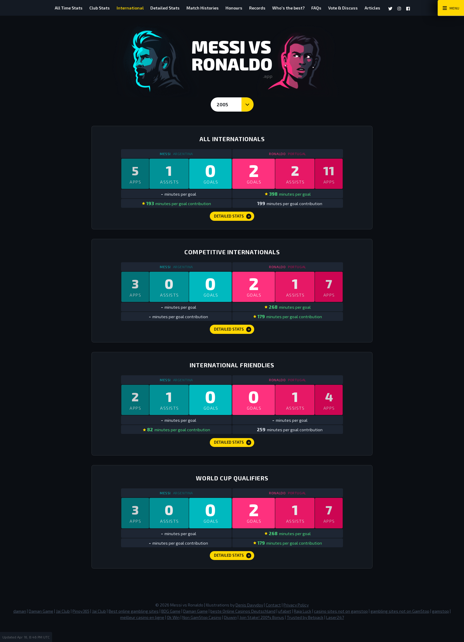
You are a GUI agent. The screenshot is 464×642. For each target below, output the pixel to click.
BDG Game (171, 626)
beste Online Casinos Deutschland (243, 626)
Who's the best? (294, 7)
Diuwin (230, 632)
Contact (273, 620)
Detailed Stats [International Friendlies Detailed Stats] (232, 453)
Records (260, 7)
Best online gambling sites (134, 626)
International (122, 7)
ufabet (284, 626)
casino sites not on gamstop (341, 626)
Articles (386, 7)
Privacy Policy (296, 620)
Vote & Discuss (354, 7)
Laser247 (335, 632)
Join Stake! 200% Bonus (261, 632)
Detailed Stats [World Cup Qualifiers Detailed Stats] (232, 570)
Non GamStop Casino (201, 632)
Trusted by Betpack (305, 632)
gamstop (440, 626)
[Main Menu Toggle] (451, 8)
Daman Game (41, 626)
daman (19, 626)
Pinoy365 (80, 626)
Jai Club (63, 626)
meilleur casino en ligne (142, 632)
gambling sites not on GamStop (399, 626)
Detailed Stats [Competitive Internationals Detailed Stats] (232, 336)
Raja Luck (302, 626)
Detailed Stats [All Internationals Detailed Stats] (232, 219)
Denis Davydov (249, 620)
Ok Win (173, 632)
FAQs (325, 7)
